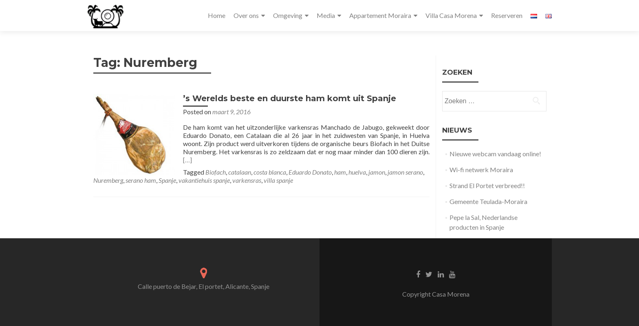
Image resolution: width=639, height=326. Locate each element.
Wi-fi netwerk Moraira (481, 169)
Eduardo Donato (310, 172)
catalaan (239, 172)
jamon (376, 172)
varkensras (246, 180)
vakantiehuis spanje (204, 180)
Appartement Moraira (380, 15)
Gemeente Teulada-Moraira (488, 201)
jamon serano (405, 172)
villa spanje (278, 180)
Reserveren (506, 15)
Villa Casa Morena (451, 15)
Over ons (246, 15)
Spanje (167, 180)
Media (326, 15)
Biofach (215, 172)
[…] (187, 160)
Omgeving (287, 15)
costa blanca (269, 172)
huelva (357, 172)
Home (216, 15)
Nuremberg (108, 180)
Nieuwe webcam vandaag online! (495, 153)
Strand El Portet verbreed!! (487, 185)
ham (340, 172)
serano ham (141, 180)
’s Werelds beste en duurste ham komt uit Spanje (289, 98)
